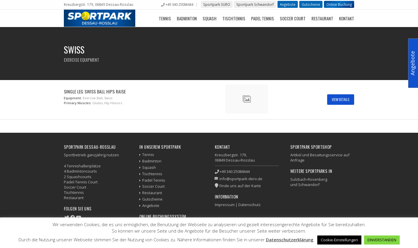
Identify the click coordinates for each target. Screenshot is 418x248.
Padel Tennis (262, 18)
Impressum (225, 204)
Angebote (288, 4)
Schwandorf (309, 184)
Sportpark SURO (216, 4)
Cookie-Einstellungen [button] (339, 239)
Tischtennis (233, 18)
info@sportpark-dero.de (240, 178)
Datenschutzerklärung (290, 239)
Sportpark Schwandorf (255, 4)
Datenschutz (249, 204)
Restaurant (322, 18)
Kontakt (346, 18)
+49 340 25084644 (179, 4)
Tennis (165, 18)
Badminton (187, 18)
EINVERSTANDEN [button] (381, 239)
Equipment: (73, 98)
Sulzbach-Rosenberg (308, 179)
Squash (210, 18)
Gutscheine (311, 4)
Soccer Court (293, 18)
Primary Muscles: (77, 103)
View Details (340, 99)
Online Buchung (339, 4)
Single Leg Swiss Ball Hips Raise (95, 91)
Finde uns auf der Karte (240, 185)
